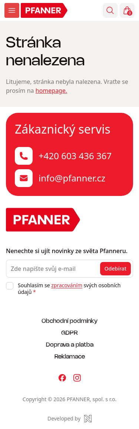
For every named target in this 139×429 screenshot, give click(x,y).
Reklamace (69, 356)
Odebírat (115, 268)
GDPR (69, 332)
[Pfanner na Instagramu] (77, 377)
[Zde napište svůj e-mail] (69, 268)
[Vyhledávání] (110, 10)
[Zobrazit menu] (11, 10)
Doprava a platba (69, 344)
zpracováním (66, 285)
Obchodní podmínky (69, 320)
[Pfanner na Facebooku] (62, 377)
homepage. (51, 90)
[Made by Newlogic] (69, 418)
